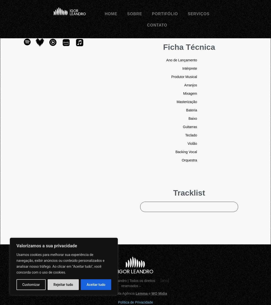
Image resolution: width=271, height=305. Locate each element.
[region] (64, 266)
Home (111, 14)
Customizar (31, 285)
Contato (157, 25)
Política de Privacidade (135, 302)
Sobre (134, 14)
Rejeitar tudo (63, 285)
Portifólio (165, 14)
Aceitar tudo (96, 285)
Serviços (199, 14)
